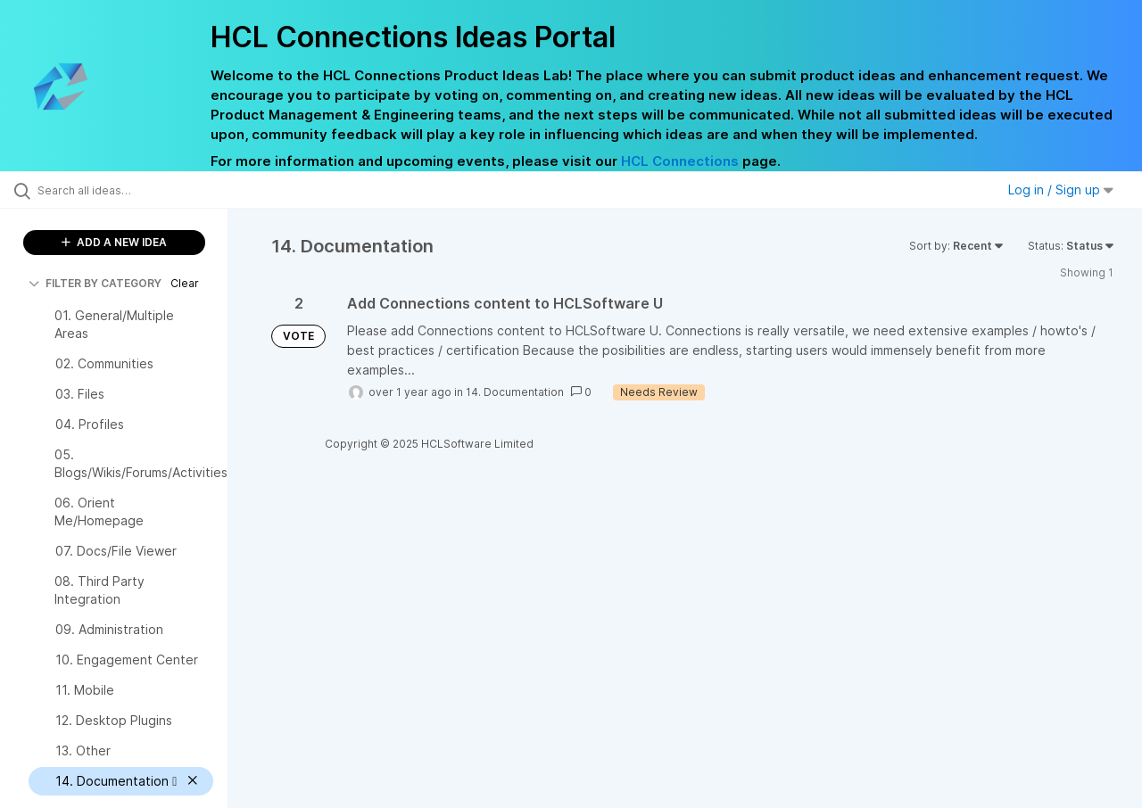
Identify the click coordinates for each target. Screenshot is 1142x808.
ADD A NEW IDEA (114, 242)
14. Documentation (515, 392)
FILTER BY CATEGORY (95, 283)
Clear (184, 283)
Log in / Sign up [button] (1060, 189)
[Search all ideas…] (136, 190)
